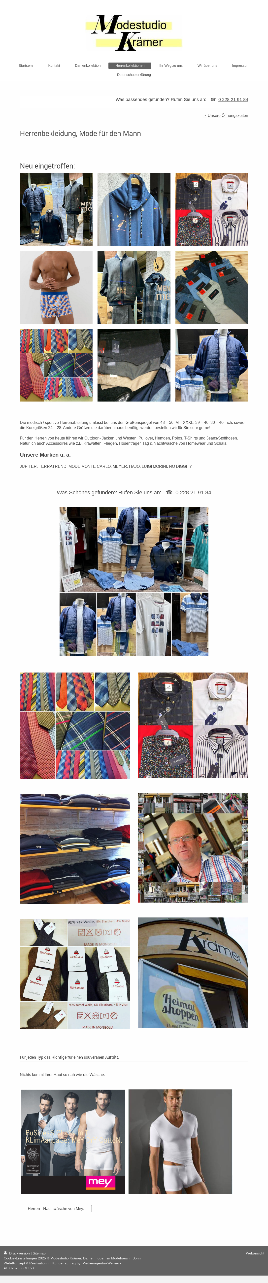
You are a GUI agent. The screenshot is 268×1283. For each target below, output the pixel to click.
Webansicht (255, 1253)
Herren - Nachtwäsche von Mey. (56, 1208)
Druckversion (17, 1253)
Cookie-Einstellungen (20, 1258)
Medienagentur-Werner (100, 1263)
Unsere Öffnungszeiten (228, 115)
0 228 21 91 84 (233, 99)
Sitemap (39, 1253)
